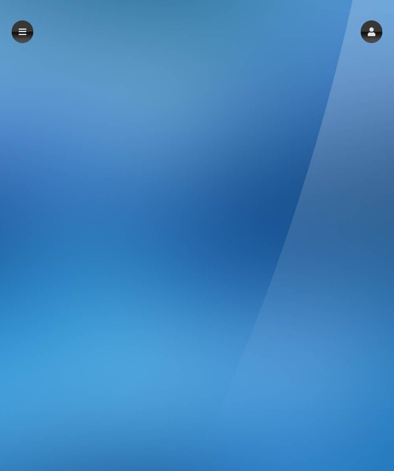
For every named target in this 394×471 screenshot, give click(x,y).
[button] (371, 31)
